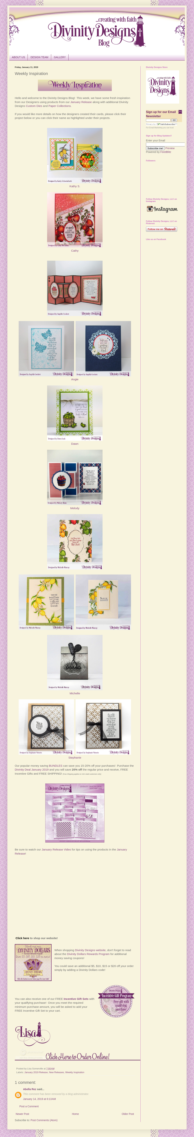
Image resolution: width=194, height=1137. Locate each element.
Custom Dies (34, 105)
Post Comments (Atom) (44, 1120)
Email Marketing (156, 128)
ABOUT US (18, 57)
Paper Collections (59, 105)
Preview (170, 148)
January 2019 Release (36, 1072)
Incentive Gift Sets (76, 998)
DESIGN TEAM (39, 57)
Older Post (128, 1113)
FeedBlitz (165, 151)
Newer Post (22, 1113)
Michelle (75, 693)
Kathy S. (74, 186)
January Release (81, 102)
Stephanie (74, 757)
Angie (74, 379)
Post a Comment (29, 1106)
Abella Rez (29, 1089)
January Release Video (56, 849)
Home (75, 1113)
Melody (74, 508)
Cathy (75, 250)
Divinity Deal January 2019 (32, 769)
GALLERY (60, 57)
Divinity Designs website (90, 950)
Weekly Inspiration (74, 1072)
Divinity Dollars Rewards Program (88, 954)
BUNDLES (55, 765)
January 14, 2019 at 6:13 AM (39, 1098)
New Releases (56, 1072)
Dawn (74, 443)
